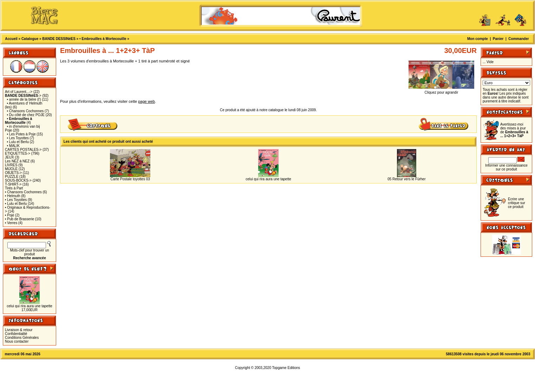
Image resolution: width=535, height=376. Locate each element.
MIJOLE (11, 169)
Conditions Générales (22, 338)
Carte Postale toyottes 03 (130, 179)
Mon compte (477, 39)
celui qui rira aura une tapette (29, 306)
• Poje (9, 215)
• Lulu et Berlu (18, 142)
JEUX (9, 157)
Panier (498, 39)
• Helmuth (12, 196)
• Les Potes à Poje (21, 134)
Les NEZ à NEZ (17, 161)
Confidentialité (16, 334)
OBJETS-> (13, 173)
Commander (518, 39)
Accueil (11, 39)
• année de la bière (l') (24, 99)
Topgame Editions (286, 368)
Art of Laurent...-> (18, 92)
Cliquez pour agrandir (441, 90)
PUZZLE (11, 177)
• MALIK (13, 146)
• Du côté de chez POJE (26, 115)
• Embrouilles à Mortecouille (102, 39)
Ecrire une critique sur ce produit (516, 203)
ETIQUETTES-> (17, 153)
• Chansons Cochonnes (25, 111)
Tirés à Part (14, 188)
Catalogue (29, 39)
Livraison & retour (18, 330)
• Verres (11, 223)
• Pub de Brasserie (19, 219)
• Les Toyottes (18, 138)
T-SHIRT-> (13, 184)
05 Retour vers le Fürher (406, 179)
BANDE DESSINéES (58, 39)
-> (23, 96)
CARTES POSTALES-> (23, 150)
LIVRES (11, 165)
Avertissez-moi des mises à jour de (514, 130)
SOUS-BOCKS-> (18, 180)
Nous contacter (16, 341)
